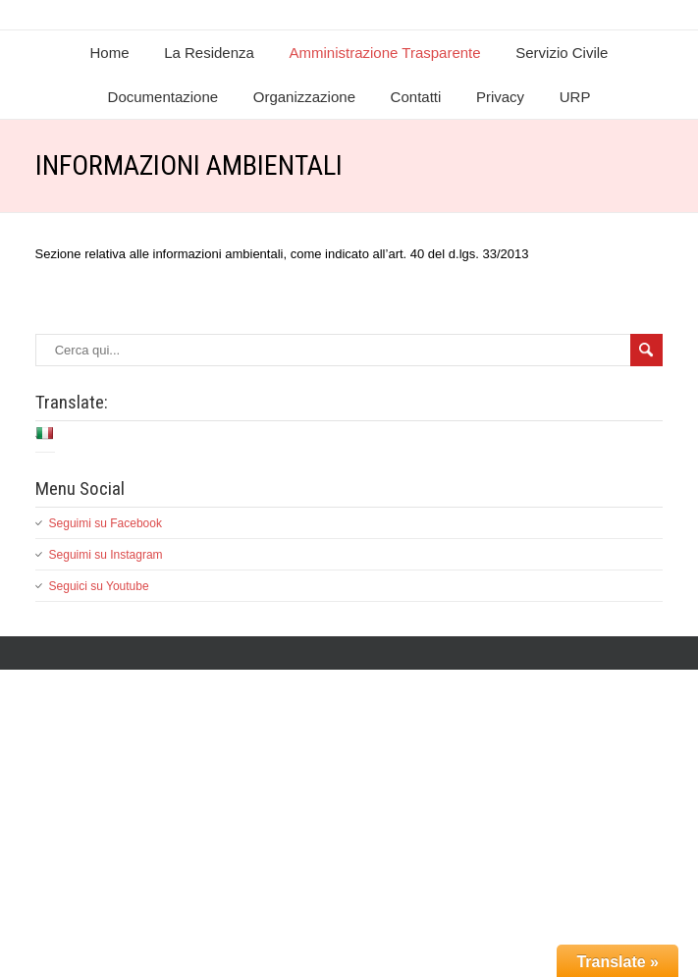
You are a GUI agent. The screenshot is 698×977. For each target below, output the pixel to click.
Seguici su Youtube (99, 586)
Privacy (500, 96)
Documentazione (163, 96)
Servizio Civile (561, 52)
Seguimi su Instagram (106, 555)
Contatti (416, 96)
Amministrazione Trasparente (385, 52)
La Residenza (209, 52)
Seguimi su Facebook (105, 523)
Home (110, 52)
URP (575, 96)
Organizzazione (304, 96)
